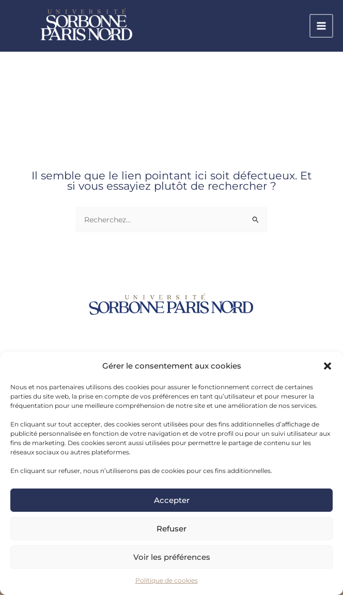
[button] (327, 366)
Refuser (171, 528)
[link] (113, 26)
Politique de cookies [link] (166, 580)
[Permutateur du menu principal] (322, 27)
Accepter (172, 500)
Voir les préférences (171, 557)
